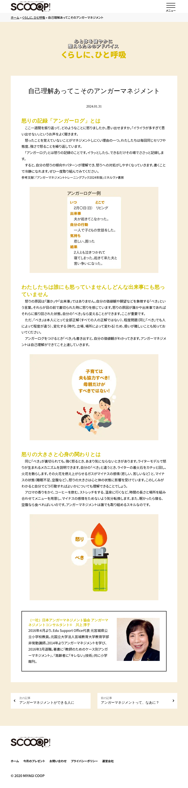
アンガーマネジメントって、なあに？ (135, 700)
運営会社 (108, 761)
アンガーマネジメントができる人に (53, 700)
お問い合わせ (58, 761)
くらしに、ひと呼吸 (33, 17)
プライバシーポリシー (84, 761)
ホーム (15, 17)
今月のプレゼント (34, 761)
